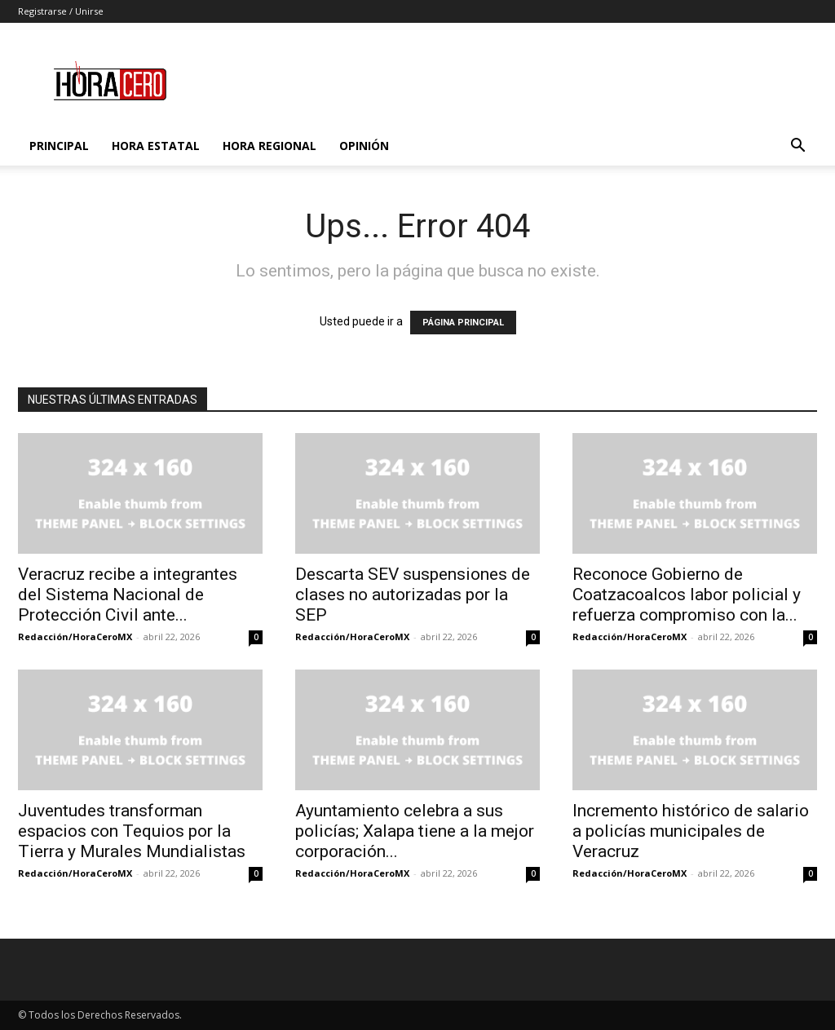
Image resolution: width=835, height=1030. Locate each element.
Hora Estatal (156, 145)
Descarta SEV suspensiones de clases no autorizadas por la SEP (412, 594)
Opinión (364, 145)
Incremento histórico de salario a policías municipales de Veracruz (690, 831)
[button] (797, 147)
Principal (59, 145)
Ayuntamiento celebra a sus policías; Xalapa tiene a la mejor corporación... (414, 831)
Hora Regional (269, 145)
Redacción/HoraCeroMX (75, 636)
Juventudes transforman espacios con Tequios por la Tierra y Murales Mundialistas (131, 831)
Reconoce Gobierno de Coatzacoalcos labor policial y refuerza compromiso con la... (686, 594)
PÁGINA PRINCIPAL (463, 322)
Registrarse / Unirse (61, 11)
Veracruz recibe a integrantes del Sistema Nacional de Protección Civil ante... (127, 594)
